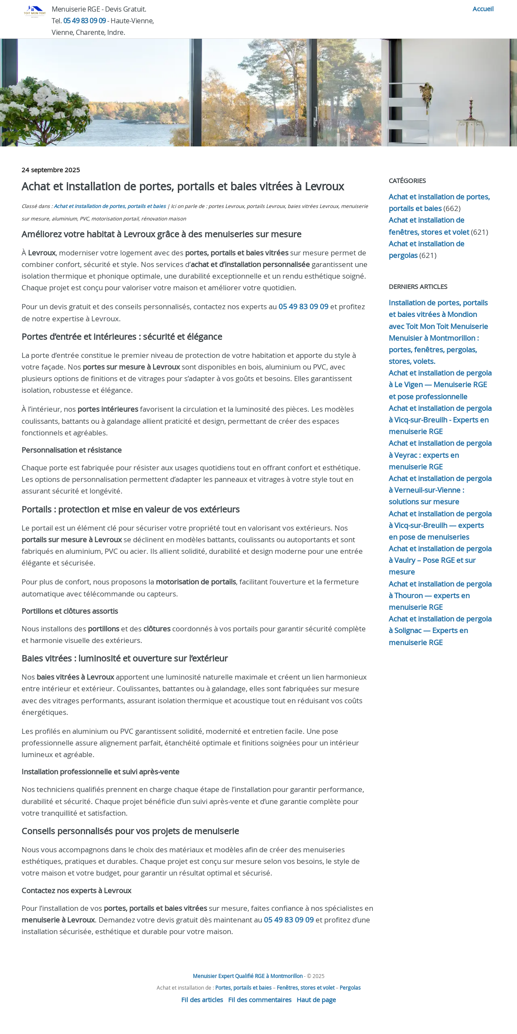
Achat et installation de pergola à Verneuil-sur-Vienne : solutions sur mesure (440, 489)
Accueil (483, 8)
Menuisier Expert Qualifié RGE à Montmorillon (248, 975)
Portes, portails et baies (243, 987)
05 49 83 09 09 (84, 20)
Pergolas (350, 987)
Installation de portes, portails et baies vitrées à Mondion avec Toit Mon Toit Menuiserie (438, 314)
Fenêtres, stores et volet (305, 987)
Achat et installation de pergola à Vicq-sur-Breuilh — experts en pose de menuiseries (440, 525)
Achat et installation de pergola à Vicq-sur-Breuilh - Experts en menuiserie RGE (440, 419)
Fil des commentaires (259, 999)
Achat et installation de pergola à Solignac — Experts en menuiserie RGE (440, 630)
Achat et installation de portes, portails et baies (110, 206)
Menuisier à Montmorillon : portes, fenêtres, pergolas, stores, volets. (434, 349)
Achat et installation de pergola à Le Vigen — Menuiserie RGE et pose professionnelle (440, 384)
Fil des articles (202, 999)
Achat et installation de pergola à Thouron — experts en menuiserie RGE (440, 595)
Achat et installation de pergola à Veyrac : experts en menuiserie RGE (440, 454)
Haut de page (316, 999)
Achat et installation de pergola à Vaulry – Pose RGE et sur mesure (440, 560)
